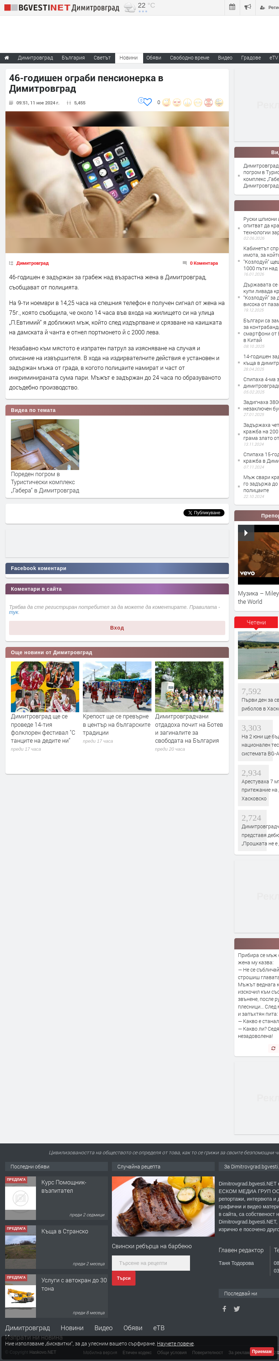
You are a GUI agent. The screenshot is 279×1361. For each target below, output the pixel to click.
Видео (103, 1327)
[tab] (256, 624)
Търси (123, 1278)
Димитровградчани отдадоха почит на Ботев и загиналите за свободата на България (189, 728)
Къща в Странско (64, 1231)
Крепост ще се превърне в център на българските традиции (116, 724)
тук (13, 612)
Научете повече (175, 1343)
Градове (251, 57)
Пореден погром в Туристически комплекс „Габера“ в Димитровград (45, 482)
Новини (129, 57)
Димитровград (32, 263)
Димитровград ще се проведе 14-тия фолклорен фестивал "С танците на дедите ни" (43, 728)
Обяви (133, 1327)
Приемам (262, 1351)
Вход (117, 628)
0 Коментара (204, 263)
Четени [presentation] (256, 622)
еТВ (159, 1327)
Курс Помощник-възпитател (63, 1186)
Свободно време (189, 57)
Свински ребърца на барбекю (152, 1246)
